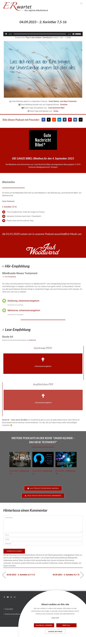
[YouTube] (8, 597)
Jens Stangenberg (10, 277)
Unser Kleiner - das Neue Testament (62, 101)
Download (47, 37)
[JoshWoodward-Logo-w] (43, 244)
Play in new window (33, 37)
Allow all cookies (44, 625)
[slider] (40, 34)
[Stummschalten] (73, 34)
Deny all (66, 625)
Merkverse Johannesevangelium (24, 310)
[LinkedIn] (59, 119)
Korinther (63, 104)
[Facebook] (43, 119)
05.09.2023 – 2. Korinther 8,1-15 (66, 575)
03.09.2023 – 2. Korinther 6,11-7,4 (21, 575)
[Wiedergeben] (6, 34)
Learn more (55, 617)
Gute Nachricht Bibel (56, 108)
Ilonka (56, 111)
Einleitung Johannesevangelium (23, 300)
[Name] (43, 535)
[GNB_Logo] (43, 131)
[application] (43, 34)
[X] (48, 119)
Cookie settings (55, 631)
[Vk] (75, 119)
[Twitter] (11, 597)
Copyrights (9, 609)
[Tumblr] (64, 119)
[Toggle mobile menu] (81, 3)
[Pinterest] (69, 119)
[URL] (43, 543)
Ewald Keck (32, 340)
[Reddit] (54, 119)
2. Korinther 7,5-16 (9, 207)
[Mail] (15, 597)
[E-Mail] (80, 119)
